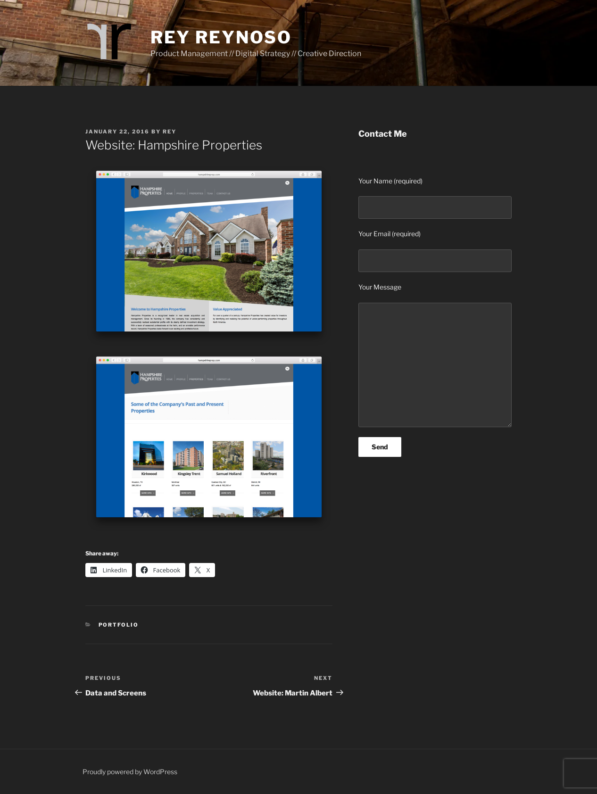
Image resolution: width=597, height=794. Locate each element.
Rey (169, 131)
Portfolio (119, 624)
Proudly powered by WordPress (130, 772)
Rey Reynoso (221, 37)
